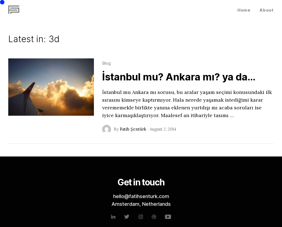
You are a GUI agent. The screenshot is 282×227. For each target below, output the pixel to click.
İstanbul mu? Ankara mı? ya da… (179, 77)
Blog (106, 63)
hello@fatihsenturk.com (141, 196)
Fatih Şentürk (133, 129)
